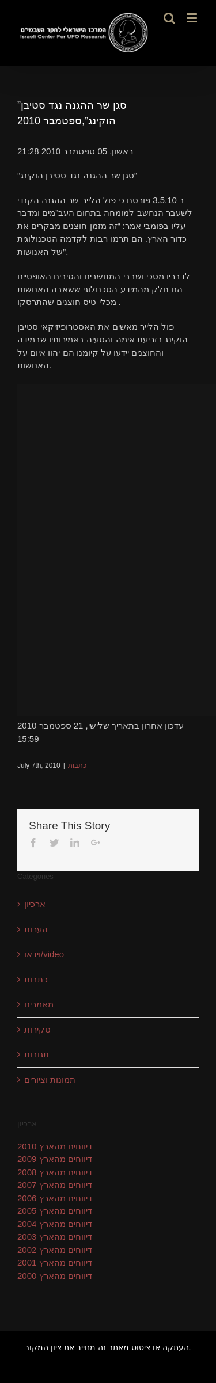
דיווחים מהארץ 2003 (54, 1236)
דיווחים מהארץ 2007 (54, 1185)
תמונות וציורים (49, 1079)
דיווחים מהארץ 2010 (54, 1146)
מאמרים (39, 1004)
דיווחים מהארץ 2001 (54, 1262)
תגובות (36, 1054)
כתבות (77, 765)
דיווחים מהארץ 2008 (54, 1172)
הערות (36, 929)
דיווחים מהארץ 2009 (54, 1159)
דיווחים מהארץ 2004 (54, 1224)
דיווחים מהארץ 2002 (54, 1250)
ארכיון (35, 904)
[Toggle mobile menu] (193, 18)
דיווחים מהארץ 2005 (54, 1211)
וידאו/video (44, 954)
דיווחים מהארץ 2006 (54, 1198)
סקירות (37, 1029)
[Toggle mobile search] (169, 18)
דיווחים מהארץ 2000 (54, 1276)
